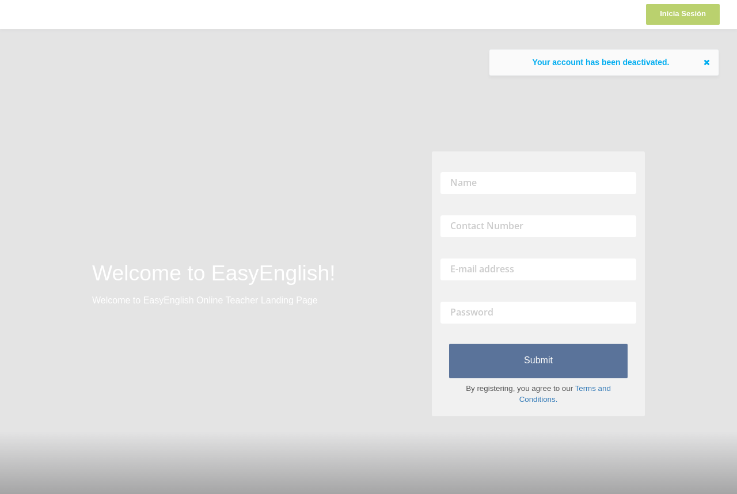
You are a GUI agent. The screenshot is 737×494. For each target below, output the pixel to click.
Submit (538, 360)
